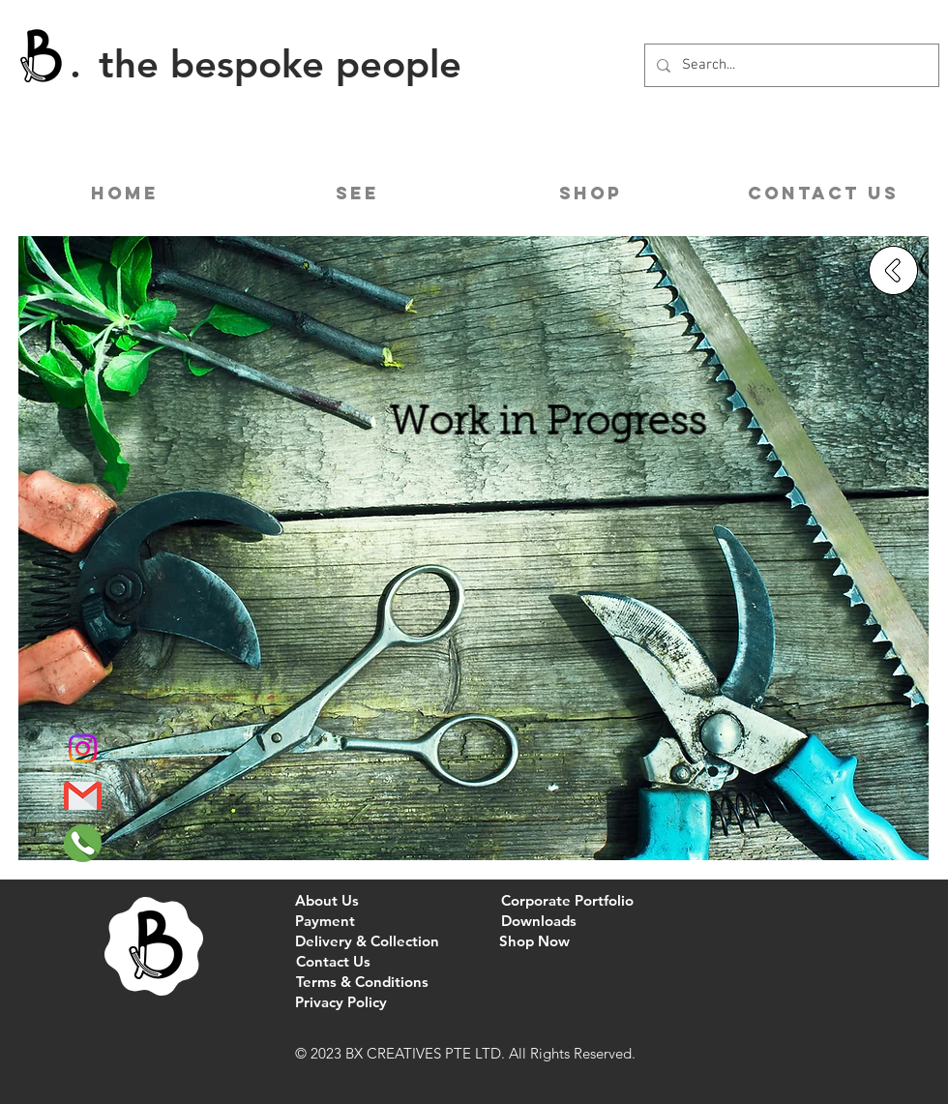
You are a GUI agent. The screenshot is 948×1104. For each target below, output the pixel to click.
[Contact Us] (332, 961)
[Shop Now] (534, 941)
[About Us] (327, 900)
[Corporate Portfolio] (567, 900)
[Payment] (325, 920)
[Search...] (790, 65)
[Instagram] (83, 748)
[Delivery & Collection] (367, 941)
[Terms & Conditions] (362, 981)
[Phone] (83, 843)
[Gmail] (83, 796)
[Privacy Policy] (341, 1002)
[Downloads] (538, 920)
